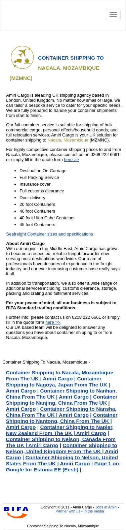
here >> (71, 159)
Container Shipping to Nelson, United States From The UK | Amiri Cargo (62, 460)
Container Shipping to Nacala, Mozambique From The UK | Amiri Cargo (60, 375)
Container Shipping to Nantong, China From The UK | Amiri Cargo (62, 421)
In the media (94, 511)
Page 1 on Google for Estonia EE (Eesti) (62, 466)
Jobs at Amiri (106, 507)
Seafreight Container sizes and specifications (49, 234)
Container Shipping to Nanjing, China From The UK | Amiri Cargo (62, 403)
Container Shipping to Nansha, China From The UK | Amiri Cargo (61, 412)
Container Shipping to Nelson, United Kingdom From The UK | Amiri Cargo (62, 451)
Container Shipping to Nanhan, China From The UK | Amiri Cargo (61, 394)
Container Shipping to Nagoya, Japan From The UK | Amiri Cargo (58, 385)
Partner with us (68, 511)
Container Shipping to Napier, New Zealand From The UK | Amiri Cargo (60, 430)
